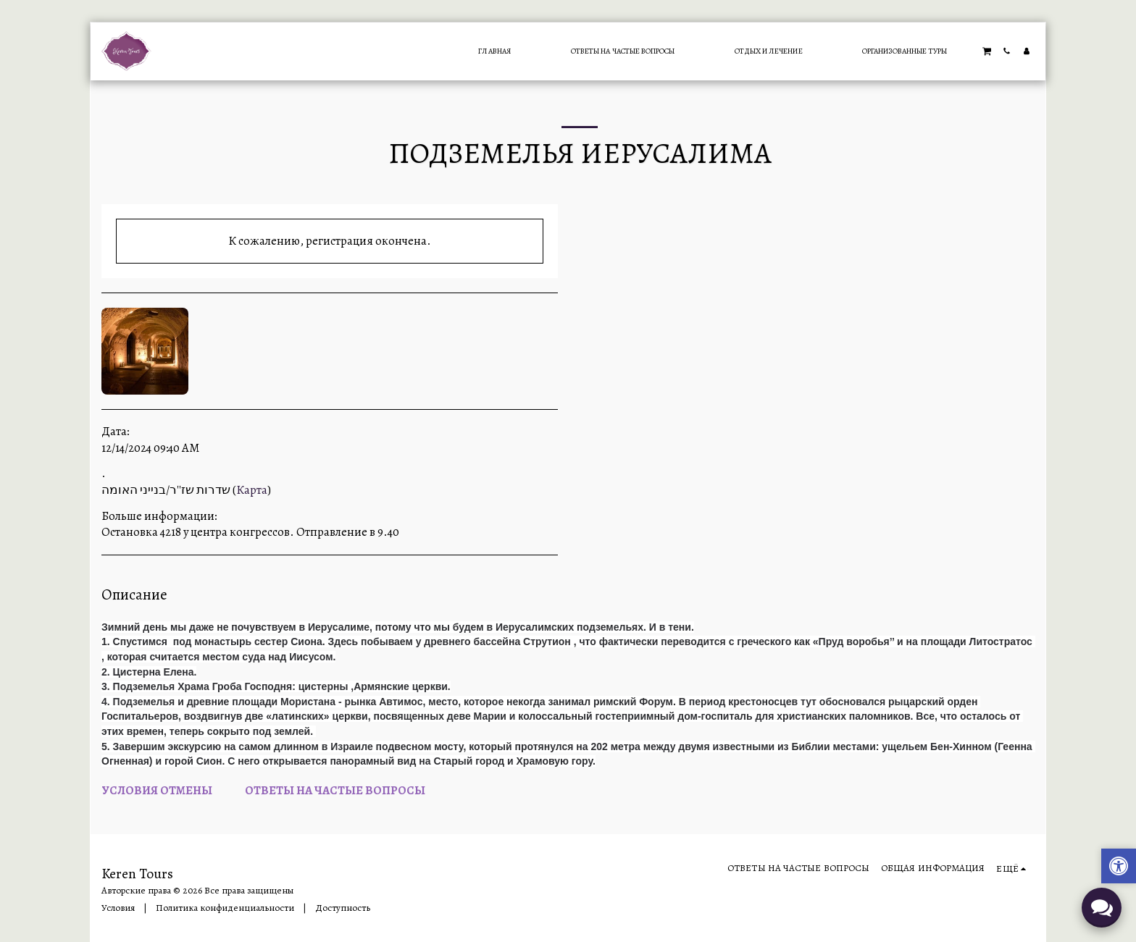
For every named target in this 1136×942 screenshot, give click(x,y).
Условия (118, 907)
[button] (986, 50)
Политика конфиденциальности (225, 907)
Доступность (342, 907)
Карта (251, 489)
